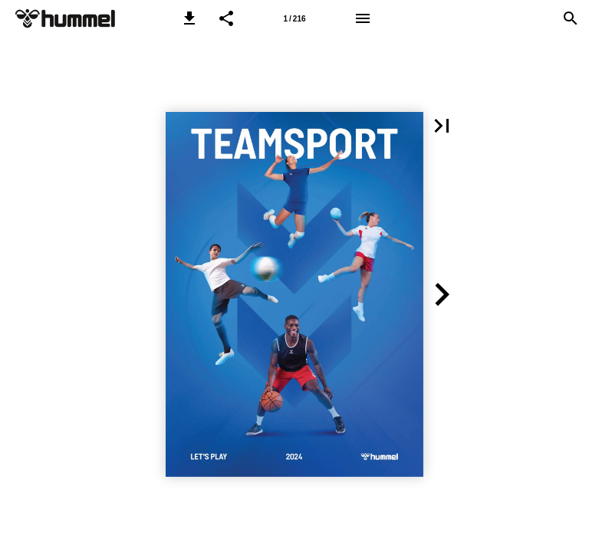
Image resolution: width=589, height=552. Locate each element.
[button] (189, 18)
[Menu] (362, 18)
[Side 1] (294, 18)
